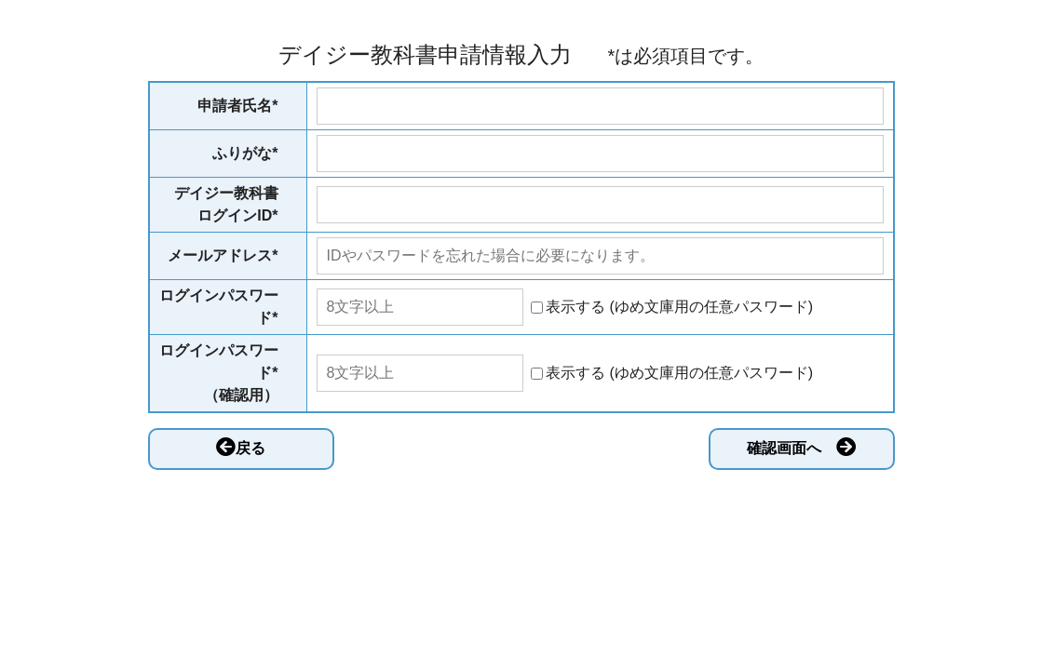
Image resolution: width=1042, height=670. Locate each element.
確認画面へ (801, 447)
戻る (240, 447)
